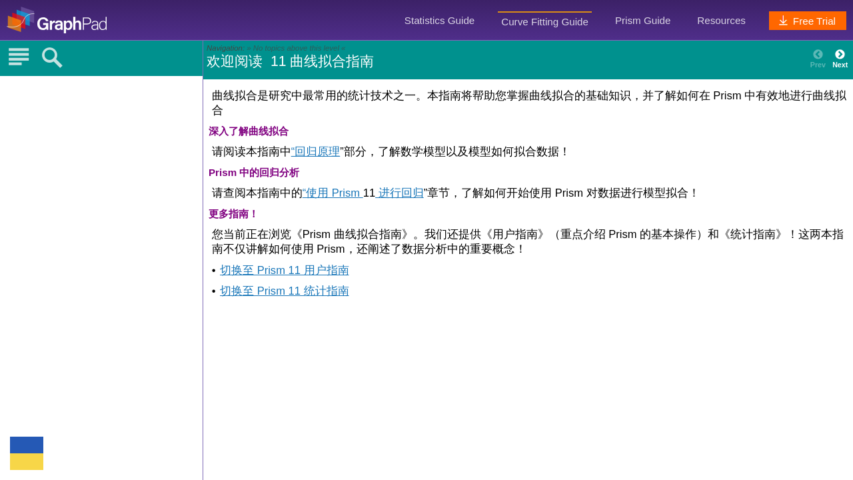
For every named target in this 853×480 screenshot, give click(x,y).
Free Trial (806, 21)
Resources (721, 20)
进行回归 (399, 193)
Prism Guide (643, 20)
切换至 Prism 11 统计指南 (284, 291)
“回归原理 (316, 151)
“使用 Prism (333, 193)
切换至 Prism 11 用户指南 (284, 270)
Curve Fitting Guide (544, 21)
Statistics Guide (440, 20)
